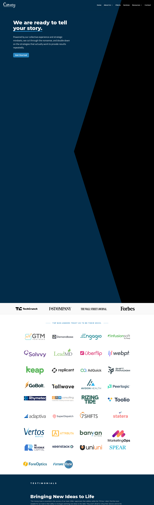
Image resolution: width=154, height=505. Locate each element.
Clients (118, 5)
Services (126, 5)
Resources (136, 5)
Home (99, 5)
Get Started (21, 55)
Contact (148, 5)
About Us (107, 5)
